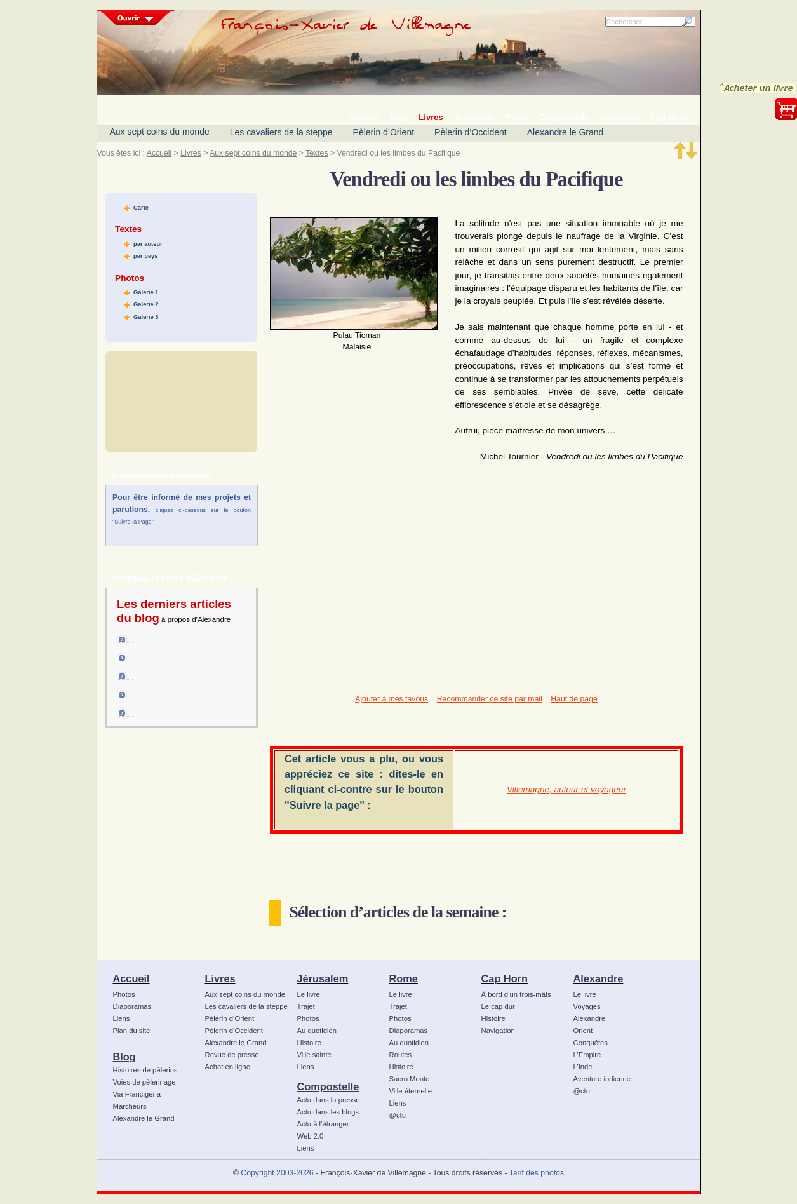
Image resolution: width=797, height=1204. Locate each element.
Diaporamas (132, 1006)
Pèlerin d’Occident (470, 132)
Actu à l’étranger (323, 1124)
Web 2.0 (310, 1136)
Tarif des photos (536, 1172)
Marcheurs (130, 1106)
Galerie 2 (145, 304)
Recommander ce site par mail (489, 698)
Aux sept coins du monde (160, 131)
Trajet (306, 1006)
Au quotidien (317, 1030)
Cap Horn (504, 978)
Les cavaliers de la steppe (281, 132)
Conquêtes (590, 1042)
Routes (400, 1055)
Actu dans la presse (328, 1100)
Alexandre (598, 978)
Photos (124, 994)
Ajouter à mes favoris (391, 698)
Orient (583, 1030)
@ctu (397, 1115)
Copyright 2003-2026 (277, 1172)
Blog (124, 1056)
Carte (141, 208)
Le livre (308, 994)
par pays (145, 256)
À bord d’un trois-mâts (516, 994)
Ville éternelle (410, 1091)
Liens (121, 1018)
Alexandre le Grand (565, 132)
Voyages (587, 1006)
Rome (403, 978)
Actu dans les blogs (328, 1112)
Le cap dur (498, 1006)
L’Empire (587, 1055)
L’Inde (583, 1067)
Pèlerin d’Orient (384, 132)
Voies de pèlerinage (144, 1082)
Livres (190, 153)
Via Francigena (137, 1094)
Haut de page (574, 698)
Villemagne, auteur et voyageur (566, 789)
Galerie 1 (145, 292)
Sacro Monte (409, 1079)
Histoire (309, 1042)
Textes (316, 153)
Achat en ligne (227, 1067)
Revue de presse (232, 1055)
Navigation (498, 1030)
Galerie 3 (145, 317)
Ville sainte (314, 1055)
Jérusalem (323, 978)
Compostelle (328, 1086)
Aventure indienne (602, 1079)
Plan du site (132, 1030)
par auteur (148, 244)
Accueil (159, 153)
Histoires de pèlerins (145, 1070)
